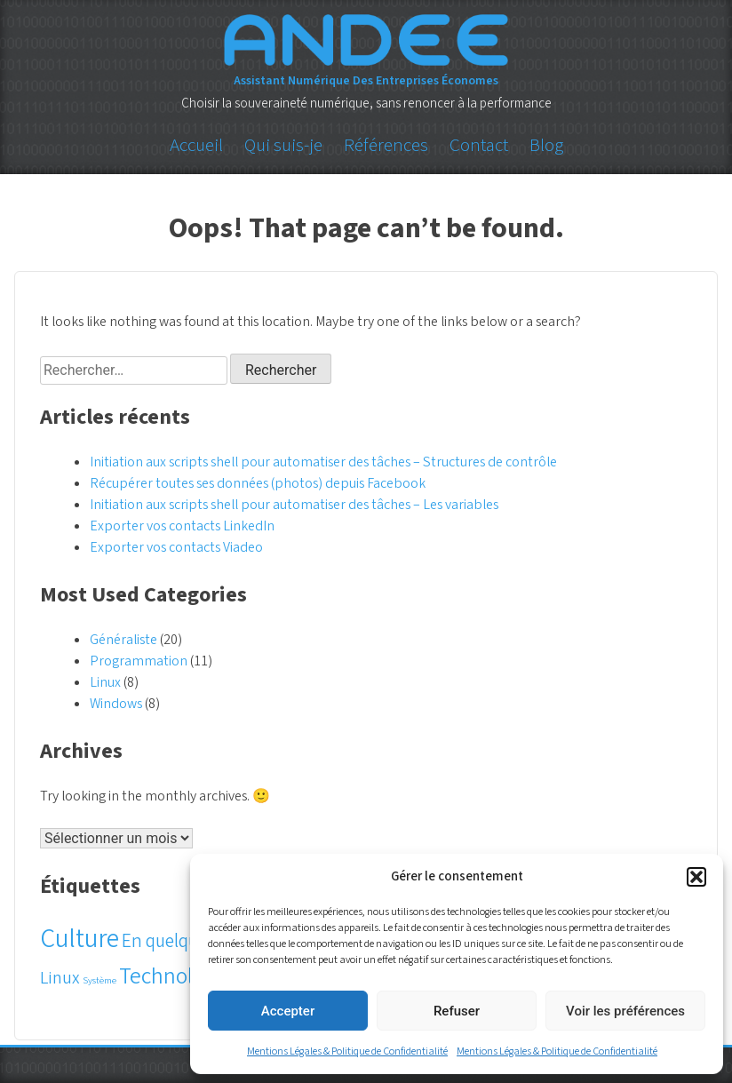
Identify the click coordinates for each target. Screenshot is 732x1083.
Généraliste (123, 639)
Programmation (138, 661)
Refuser (457, 1011)
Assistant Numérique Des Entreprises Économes (366, 81)
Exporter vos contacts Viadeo (176, 547)
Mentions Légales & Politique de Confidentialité (347, 1051)
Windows (116, 703)
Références (386, 144)
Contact (479, 144)
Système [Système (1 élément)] (99, 980)
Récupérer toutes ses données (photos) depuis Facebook (258, 483)
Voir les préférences (625, 1011)
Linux (105, 682)
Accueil (196, 144)
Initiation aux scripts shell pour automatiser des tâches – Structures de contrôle (323, 462)
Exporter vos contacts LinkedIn (182, 526)
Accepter (287, 1011)
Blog (546, 144)
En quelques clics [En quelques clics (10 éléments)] (186, 941)
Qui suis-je (283, 144)
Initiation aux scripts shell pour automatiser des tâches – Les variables (294, 504)
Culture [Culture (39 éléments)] (79, 939)
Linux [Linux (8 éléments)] (60, 978)
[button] (696, 877)
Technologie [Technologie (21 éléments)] (176, 976)
